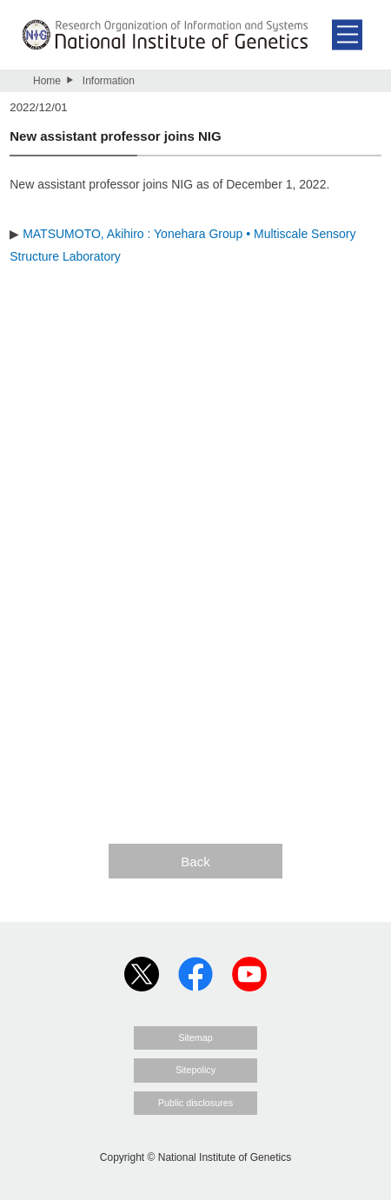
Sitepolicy (195, 1069)
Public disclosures (195, 1102)
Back (195, 861)
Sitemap (195, 1037)
